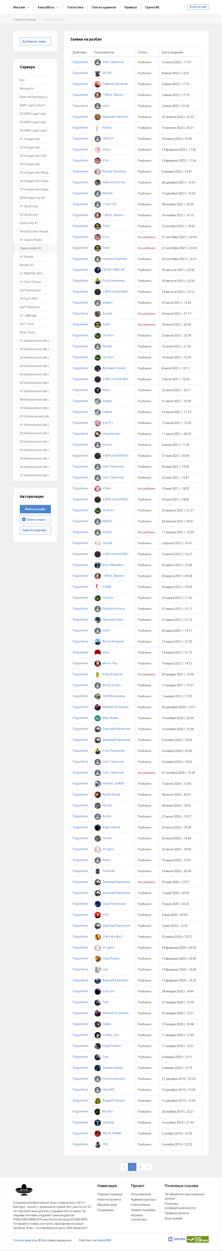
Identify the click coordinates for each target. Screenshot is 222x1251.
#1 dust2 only (29, 206)
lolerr (101, 105)
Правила (130, 7)
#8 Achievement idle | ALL (35, 399)
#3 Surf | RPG (29, 298)
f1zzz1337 (105, 204)
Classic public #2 (31, 248)
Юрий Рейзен (107, 1046)
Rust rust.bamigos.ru (33, 97)
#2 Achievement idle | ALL (35, 349)
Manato (103, 193)
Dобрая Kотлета (109, 608)
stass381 (104, 1089)
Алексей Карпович (111, 980)
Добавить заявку (35, 41)
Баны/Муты (46, 7)
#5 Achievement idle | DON (35, 458)
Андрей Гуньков (109, 1100)
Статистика (75, 7)
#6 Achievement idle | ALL (35, 382)
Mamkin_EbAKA (109, 783)
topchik (103, 543)
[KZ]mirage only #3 (32, 197)
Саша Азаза (106, 958)
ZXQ (101, 1144)
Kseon (102, 390)
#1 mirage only (30, 139)
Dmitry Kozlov (107, 685)
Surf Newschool (30, 290)
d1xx (101, 160)
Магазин (19, 7)
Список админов (104, 7)
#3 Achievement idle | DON (35, 441)
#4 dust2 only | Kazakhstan (35, 231)
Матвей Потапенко (111, 707)
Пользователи (141, 1194)
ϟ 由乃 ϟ (103, 422)
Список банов (140, 1204)
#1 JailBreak (28, 315)
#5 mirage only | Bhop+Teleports (35, 172)
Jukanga (104, 1122)
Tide (101, 1002)
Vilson (102, 149)
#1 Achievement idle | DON (35, 425)
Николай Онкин (109, 619)
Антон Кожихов (109, 641)
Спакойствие (107, 433)
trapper (103, 401)
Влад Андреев (108, 674)
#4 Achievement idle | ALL (35, 366)
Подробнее (80, 62)
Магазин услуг (107, 1204)
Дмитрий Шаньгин (111, 116)
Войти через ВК (36, 519)
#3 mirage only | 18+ (33, 155)
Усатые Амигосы (25, 1240)
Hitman (103, 805)
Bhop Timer (27, 332)
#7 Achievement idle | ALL (35, 391)
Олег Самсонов (109, 62)
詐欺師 (102, 586)
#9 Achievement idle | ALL (35, 408)
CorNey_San (106, 1035)
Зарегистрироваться (36, 530)
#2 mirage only (30, 147)
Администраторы (143, 1199)
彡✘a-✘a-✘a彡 (108, 936)
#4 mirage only (30, 164)
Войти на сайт (198, 6)
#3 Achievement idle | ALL (35, 357)
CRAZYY (104, 138)
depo (101, 652)
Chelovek (104, 871)
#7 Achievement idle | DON (35, 475)
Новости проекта (109, 1199)
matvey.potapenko (110, 258)
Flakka (102, 1024)
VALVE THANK (107, 1133)
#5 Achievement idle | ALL (35, 374)
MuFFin (103, 521)
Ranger (103, 346)
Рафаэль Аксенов (111, 84)
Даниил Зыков (108, 1067)
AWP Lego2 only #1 (33, 105)
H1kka (102, 488)
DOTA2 (103, 73)
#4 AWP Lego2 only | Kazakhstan (35, 130)
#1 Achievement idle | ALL (35, 340)
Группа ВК (152, 7)
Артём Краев (107, 794)
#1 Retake (27, 256)
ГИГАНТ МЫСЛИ (109, 269)
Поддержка (105, 1210)
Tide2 (102, 226)
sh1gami (104, 849)
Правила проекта (177, 1213)
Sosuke (103, 313)
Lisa (101, 969)
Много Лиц (106, 663)
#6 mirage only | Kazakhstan (35, 181)
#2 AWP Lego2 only (33, 113)
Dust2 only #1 (29, 223)
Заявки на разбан (143, 1210)
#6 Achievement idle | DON (35, 467)
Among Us (27, 88)
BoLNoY (103, 1111)
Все (22, 80)
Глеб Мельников (109, 696)
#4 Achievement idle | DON (35, 450)
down (102, 630)
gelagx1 (103, 302)
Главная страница (24, 19)
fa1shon (104, 335)
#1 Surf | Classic (30, 282)
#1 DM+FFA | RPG (31, 273)
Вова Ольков (107, 827)
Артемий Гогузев (110, 368)
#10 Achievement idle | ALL (35, 416)
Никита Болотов (109, 182)
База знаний (173, 1218)
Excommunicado (109, 1078)
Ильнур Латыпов (110, 171)
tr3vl (101, 914)
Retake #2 (27, 265)
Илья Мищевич (109, 565)
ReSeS (103, 127)
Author (103, 816)
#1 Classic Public (31, 240)
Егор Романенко (109, 280)
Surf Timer (27, 324)
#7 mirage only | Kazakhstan (35, 189)
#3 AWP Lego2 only (33, 122)
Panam (103, 532)
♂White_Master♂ (110, 94)
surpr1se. (104, 991)
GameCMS (104, 1240)
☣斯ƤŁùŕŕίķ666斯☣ (111, 291)
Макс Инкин (106, 718)
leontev (103, 444)
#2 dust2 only (29, 214)
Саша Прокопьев (110, 903)
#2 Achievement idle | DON (35, 433)
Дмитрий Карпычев (112, 729)
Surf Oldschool (29, 307)
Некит (102, 860)
